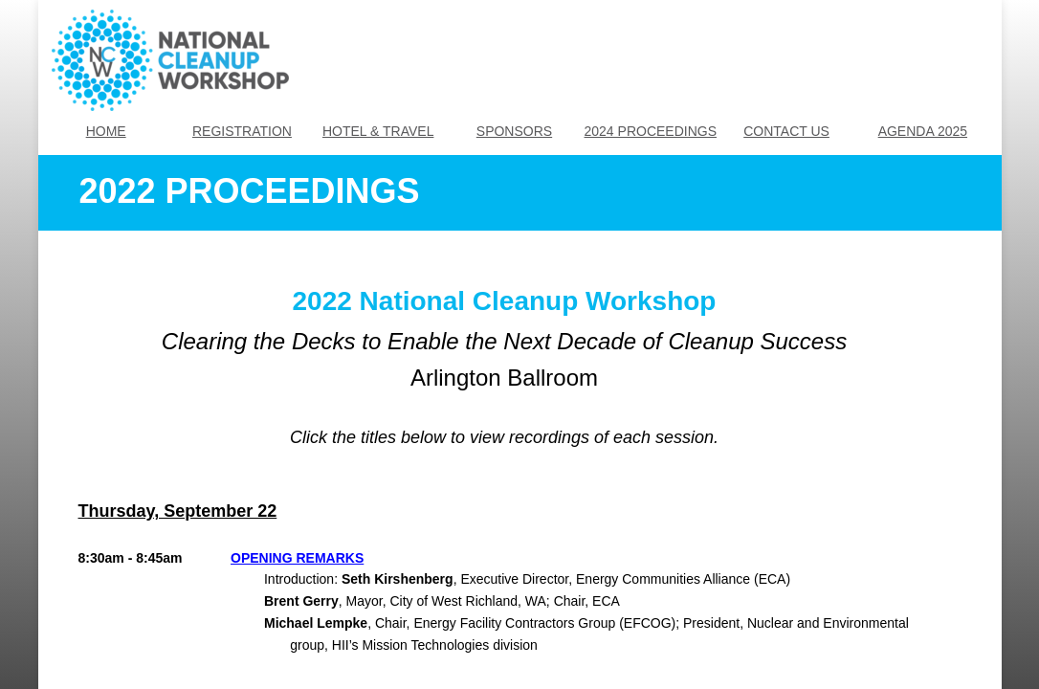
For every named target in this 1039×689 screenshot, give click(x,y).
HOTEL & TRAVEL (377, 131)
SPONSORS (514, 131)
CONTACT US (786, 131)
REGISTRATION (242, 131)
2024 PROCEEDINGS (651, 131)
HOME (106, 131)
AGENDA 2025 (922, 131)
